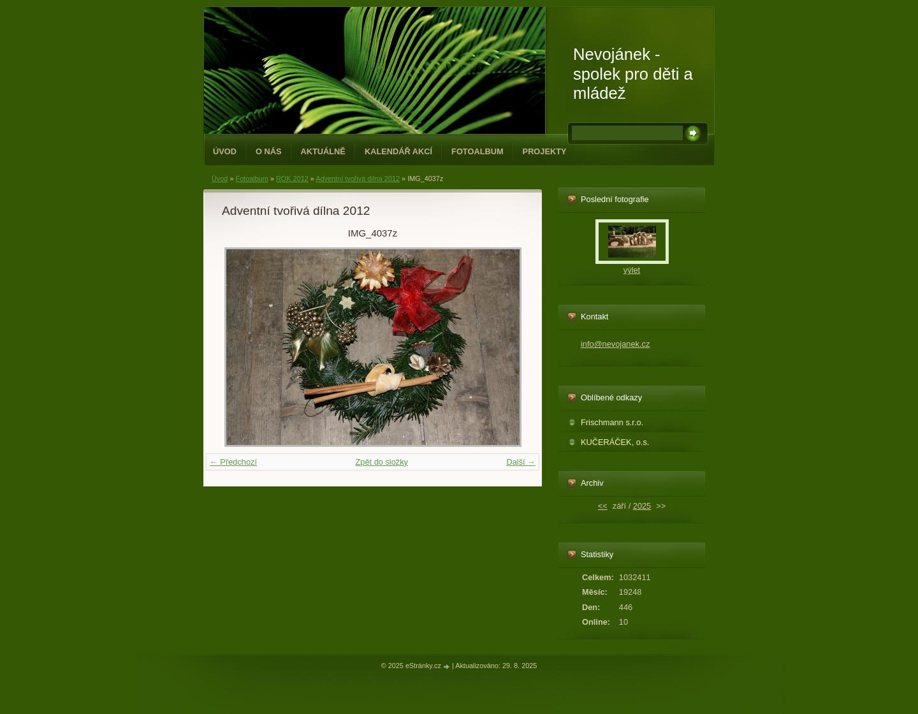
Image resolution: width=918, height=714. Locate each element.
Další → (521, 462)
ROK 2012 (292, 178)
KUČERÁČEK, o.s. (615, 442)
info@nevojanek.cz (615, 344)
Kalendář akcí (398, 151)
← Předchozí (233, 462)
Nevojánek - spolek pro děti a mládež (633, 73)
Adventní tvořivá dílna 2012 (358, 178)
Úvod (225, 151)
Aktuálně (323, 151)
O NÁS (269, 151)
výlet (631, 270)
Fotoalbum (477, 151)
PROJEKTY (545, 151)
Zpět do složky (381, 462)
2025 (642, 506)
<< (603, 506)
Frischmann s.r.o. (612, 422)
